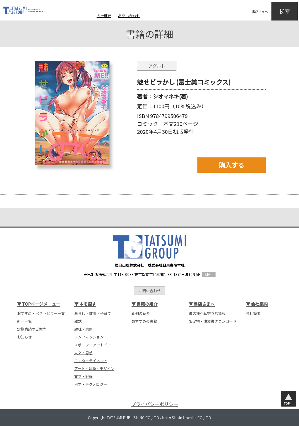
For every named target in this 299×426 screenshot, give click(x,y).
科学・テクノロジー (90, 384)
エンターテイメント (90, 360)
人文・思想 (83, 352)
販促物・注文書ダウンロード (213, 321)
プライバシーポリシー (154, 404)
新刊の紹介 (141, 313)
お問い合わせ (129, 15)
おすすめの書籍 (144, 321)
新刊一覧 (24, 321)
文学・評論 (83, 376)
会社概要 (104, 15)
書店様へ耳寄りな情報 (207, 313)
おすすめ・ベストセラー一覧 (41, 313)
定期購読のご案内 (31, 329)
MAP (209, 274)
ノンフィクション (89, 337)
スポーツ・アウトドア (92, 344)
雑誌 (78, 321)
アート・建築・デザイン (94, 368)
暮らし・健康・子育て (92, 313)
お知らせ (24, 337)
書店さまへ (249, 7)
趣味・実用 (83, 329)
